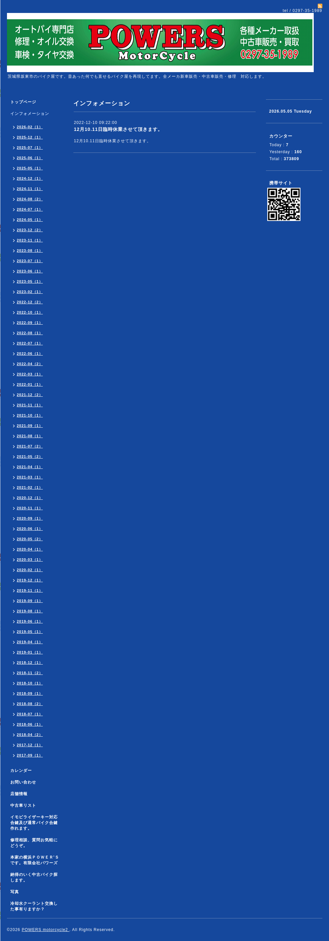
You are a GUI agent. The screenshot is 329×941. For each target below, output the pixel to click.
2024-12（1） (30, 178)
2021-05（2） (30, 457)
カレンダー (21, 770)
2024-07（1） (30, 209)
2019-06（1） (30, 621)
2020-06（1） (30, 529)
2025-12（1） (30, 137)
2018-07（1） (30, 714)
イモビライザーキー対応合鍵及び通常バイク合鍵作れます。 (34, 823)
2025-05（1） (30, 168)
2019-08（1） (30, 611)
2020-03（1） (30, 560)
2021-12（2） (30, 395)
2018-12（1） (30, 663)
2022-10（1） (30, 312)
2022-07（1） (30, 343)
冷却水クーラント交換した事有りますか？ (34, 906)
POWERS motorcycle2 (45, 929)
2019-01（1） (30, 652)
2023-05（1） (30, 281)
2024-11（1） (30, 189)
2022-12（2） (30, 302)
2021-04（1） (30, 467)
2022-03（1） (30, 374)
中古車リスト (23, 805)
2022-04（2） (30, 364)
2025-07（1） (30, 148)
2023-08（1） (30, 251)
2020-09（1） (30, 518)
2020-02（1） (30, 570)
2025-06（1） (30, 158)
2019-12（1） (30, 580)
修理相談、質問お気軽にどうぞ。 (34, 843)
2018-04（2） (30, 735)
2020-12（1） (30, 498)
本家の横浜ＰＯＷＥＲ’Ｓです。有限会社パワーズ (34, 860)
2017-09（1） (30, 755)
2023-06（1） (30, 271)
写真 (14, 891)
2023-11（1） (30, 240)
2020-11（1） (30, 508)
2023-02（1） (30, 292)
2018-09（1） (30, 693)
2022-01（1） (30, 384)
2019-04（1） (30, 642)
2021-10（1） (30, 415)
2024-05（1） (30, 220)
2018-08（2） (30, 704)
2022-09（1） (30, 323)
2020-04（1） (30, 549)
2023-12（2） (30, 230)
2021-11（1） (30, 405)
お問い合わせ (23, 782)
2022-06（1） (30, 354)
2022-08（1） (30, 333)
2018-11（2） (30, 673)
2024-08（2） (30, 199)
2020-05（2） (30, 539)
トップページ (23, 102)
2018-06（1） (30, 724)
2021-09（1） (30, 426)
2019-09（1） (30, 601)
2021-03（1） (30, 477)
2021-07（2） (30, 446)
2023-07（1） (30, 261)
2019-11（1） (30, 590)
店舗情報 (19, 793)
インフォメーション (29, 113)
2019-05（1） (30, 632)
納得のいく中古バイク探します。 (34, 877)
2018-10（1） (30, 683)
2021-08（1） (30, 436)
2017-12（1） (30, 745)
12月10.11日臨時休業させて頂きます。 (118, 129)
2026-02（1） (30, 127)
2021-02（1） (30, 487)
